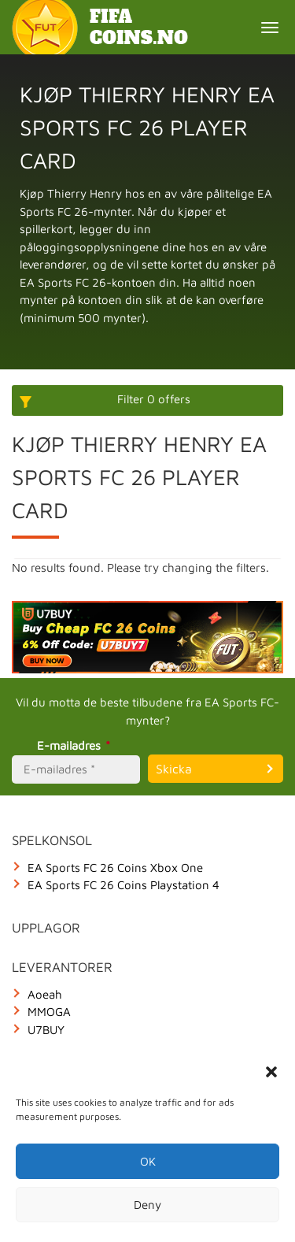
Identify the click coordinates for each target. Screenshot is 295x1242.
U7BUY (46, 1029)
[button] (271, 1072)
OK (148, 1161)
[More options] (147, 400)
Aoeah (45, 994)
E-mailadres (76, 745)
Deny (147, 1204)
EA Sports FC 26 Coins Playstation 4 (123, 885)
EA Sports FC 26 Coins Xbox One (115, 867)
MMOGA (49, 1011)
